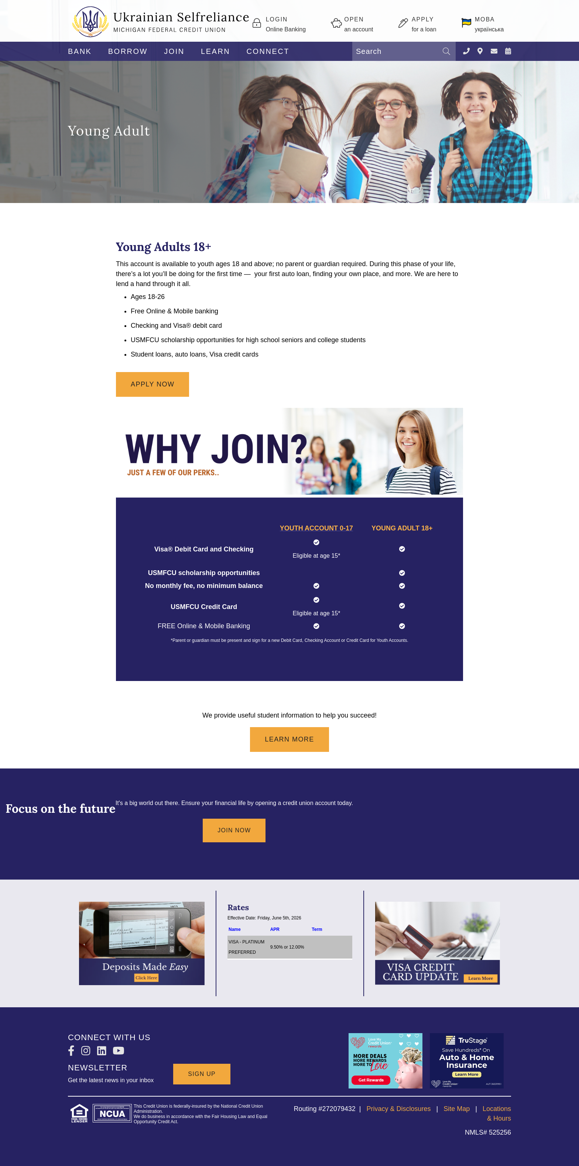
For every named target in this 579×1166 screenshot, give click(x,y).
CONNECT (268, 51)
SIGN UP (202, 1073)
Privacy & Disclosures (398, 1108)
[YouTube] (118, 1051)
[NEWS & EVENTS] (508, 51)
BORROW (128, 51)
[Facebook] (73, 1051)
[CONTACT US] (494, 51)
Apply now (152, 384)
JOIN (174, 51)
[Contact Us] (466, 51)
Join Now (234, 830)
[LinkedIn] (103, 1051)
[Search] (446, 51)
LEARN (215, 51)
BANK (80, 51)
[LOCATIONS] (480, 51)
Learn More (289, 739)
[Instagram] (87, 1051)
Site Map (456, 1108)
